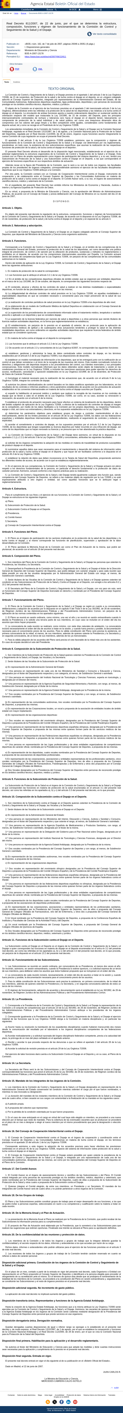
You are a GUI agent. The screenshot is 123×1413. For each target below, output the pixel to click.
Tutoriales (111, 1395)
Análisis (16, 82)
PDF (17, 69)
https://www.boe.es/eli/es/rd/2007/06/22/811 (45, 57)
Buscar (23, 13)
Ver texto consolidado (105, 34)
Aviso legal (48, 1395)
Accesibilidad (59, 1395)
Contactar (11, 1395)
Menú (97, 10)
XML (40, 69)
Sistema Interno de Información (94, 1395)
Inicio (16, 13)
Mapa (40, 1395)
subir (116, 1388)
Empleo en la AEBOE (61, 1397)
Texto (6, 82)
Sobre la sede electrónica (26, 1395)
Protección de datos (74, 1395)
